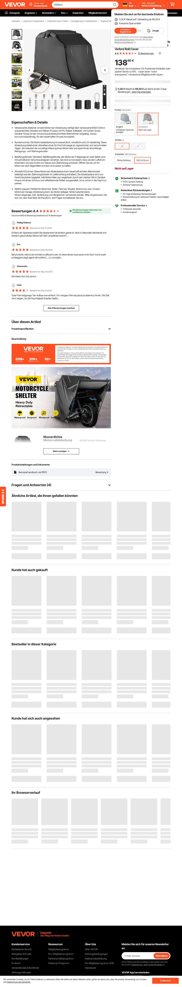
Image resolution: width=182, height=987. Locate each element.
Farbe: (118, 109)
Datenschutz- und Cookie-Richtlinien (147, 964)
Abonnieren (162, 955)
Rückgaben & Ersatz (21, 953)
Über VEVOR (91, 949)
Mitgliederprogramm (58, 949)
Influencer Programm (58, 963)
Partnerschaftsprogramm (61, 958)
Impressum (90, 967)
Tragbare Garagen (108, 21)
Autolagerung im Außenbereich (84, 21)
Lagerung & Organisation (33, 21)
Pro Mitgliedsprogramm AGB (99, 963)
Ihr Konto (16, 963)
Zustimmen (165, 980)
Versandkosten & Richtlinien (25, 967)
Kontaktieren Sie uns (22, 949)
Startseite (16, 21)
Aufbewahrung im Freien (57, 21)
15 (49, 215)
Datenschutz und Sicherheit (18, 982)
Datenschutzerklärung (123, 42)
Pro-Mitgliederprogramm (60, 953)
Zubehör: (119, 154)
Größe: (118, 140)
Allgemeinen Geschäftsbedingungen (133, 38)
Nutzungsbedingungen (96, 953)
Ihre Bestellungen (20, 958)
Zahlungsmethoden (21, 972)
